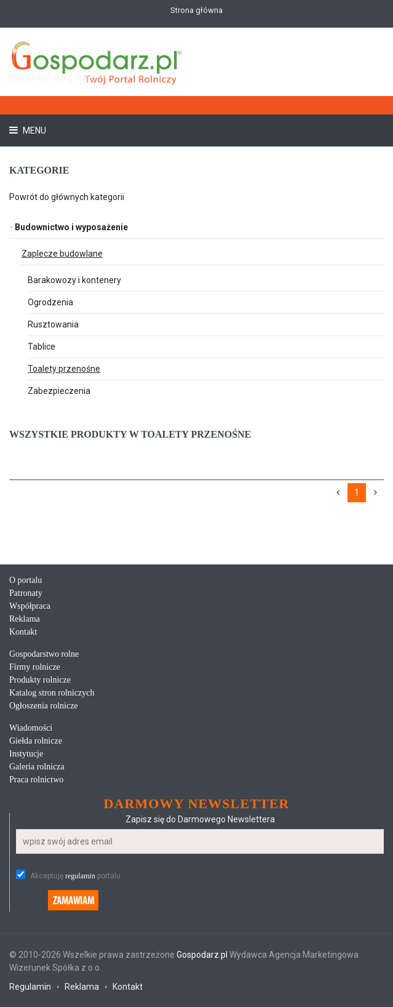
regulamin (80, 876)
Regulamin (30, 987)
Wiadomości (30, 727)
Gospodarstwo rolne (44, 654)
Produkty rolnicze (40, 679)
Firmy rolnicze (34, 667)
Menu (33, 130)
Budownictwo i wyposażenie (68, 227)
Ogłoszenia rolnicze (43, 705)
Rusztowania (53, 324)
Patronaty (25, 593)
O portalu (25, 580)
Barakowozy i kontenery (74, 280)
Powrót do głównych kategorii (66, 197)
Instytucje (26, 753)
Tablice (41, 346)
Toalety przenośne (64, 369)
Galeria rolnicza (37, 766)
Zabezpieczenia (59, 391)
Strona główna (196, 10)
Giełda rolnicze (35, 740)
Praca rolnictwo (36, 779)
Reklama (24, 619)
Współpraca (29, 606)
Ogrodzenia (50, 302)
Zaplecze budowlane (62, 254)
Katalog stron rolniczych (51, 692)
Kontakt (23, 631)
